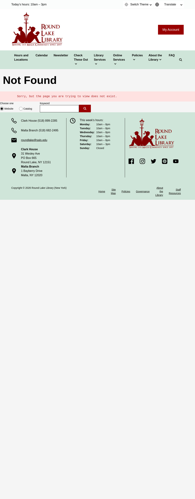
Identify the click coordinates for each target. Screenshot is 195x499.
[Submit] (85, 108)
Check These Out (81, 57)
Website (8, 108)
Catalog (27, 108)
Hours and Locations (21, 57)
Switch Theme (136, 4)
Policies (137, 55)
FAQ (172, 55)
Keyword (45, 103)
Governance (143, 191)
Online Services (119, 57)
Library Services (100, 57)
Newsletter (61, 55)
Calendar (42, 55)
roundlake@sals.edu (34, 140)
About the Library (155, 57)
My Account (170, 29)
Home (101, 191)
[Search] (181, 60)
